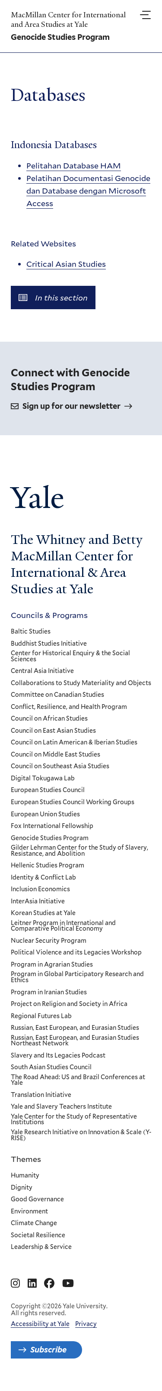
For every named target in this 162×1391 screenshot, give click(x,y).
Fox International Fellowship (52, 826)
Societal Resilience (38, 1235)
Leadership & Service (41, 1247)
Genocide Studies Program (50, 838)
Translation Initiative (41, 1095)
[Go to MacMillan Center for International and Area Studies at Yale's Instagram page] (15, 1283)
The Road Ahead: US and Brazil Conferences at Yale (78, 1080)
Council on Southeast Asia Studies (60, 767)
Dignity (21, 1188)
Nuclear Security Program (48, 941)
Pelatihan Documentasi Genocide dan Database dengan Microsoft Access (88, 191)
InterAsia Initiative (38, 902)
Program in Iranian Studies (49, 993)
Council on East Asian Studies (53, 731)
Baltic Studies (31, 632)
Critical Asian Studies (66, 264)
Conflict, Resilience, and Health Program (69, 707)
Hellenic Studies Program (47, 866)
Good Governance (37, 1200)
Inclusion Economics (40, 890)
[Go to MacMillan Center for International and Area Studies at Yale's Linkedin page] (32, 1283)
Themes (26, 1159)
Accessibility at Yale (40, 1324)
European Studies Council (48, 791)
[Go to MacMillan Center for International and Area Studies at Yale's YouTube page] (68, 1283)
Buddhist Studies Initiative (49, 644)
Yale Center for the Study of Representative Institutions (74, 1120)
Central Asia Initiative (42, 671)
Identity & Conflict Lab (43, 878)
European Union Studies (45, 815)
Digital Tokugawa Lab (43, 779)
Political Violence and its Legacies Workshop (76, 953)
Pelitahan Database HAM (73, 166)
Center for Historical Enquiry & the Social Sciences (70, 656)
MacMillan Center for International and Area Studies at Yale (68, 19)
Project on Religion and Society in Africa (69, 1004)
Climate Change (34, 1223)
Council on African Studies (49, 719)
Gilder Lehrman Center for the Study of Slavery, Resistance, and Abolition (79, 851)
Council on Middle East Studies (55, 755)
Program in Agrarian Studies (52, 965)
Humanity (25, 1176)
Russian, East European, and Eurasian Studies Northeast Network (75, 1041)
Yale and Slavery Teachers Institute (61, 1107)
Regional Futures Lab (41, 1016)
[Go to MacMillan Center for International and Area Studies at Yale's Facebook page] (49, 1283)
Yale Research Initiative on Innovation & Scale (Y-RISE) (81, 1135)
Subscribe (48, 1349)
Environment (29, 1212)
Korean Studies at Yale (43, 914)
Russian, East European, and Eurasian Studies (75, 1028)
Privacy (86, 1324)
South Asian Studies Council (51, 1068)
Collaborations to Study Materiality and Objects (81, 683)
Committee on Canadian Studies (57, 695)
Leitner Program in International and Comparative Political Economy (63, 926)
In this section (53, 297)
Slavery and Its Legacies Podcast (58, 1056)
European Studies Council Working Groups (72, 802)
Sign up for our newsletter (71, 406)
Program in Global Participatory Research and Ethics (77, 977)
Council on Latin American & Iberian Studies (74, 743)
